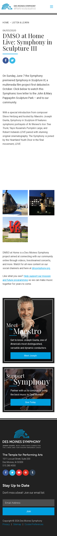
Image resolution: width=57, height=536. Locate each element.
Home (6, 22)
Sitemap (17, 524)
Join (28, 511)
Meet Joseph (30, 355)
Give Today (30, 402)
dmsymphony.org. (41, 268)
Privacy (6, 524)
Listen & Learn (20, 22)
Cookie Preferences (34, 524)
